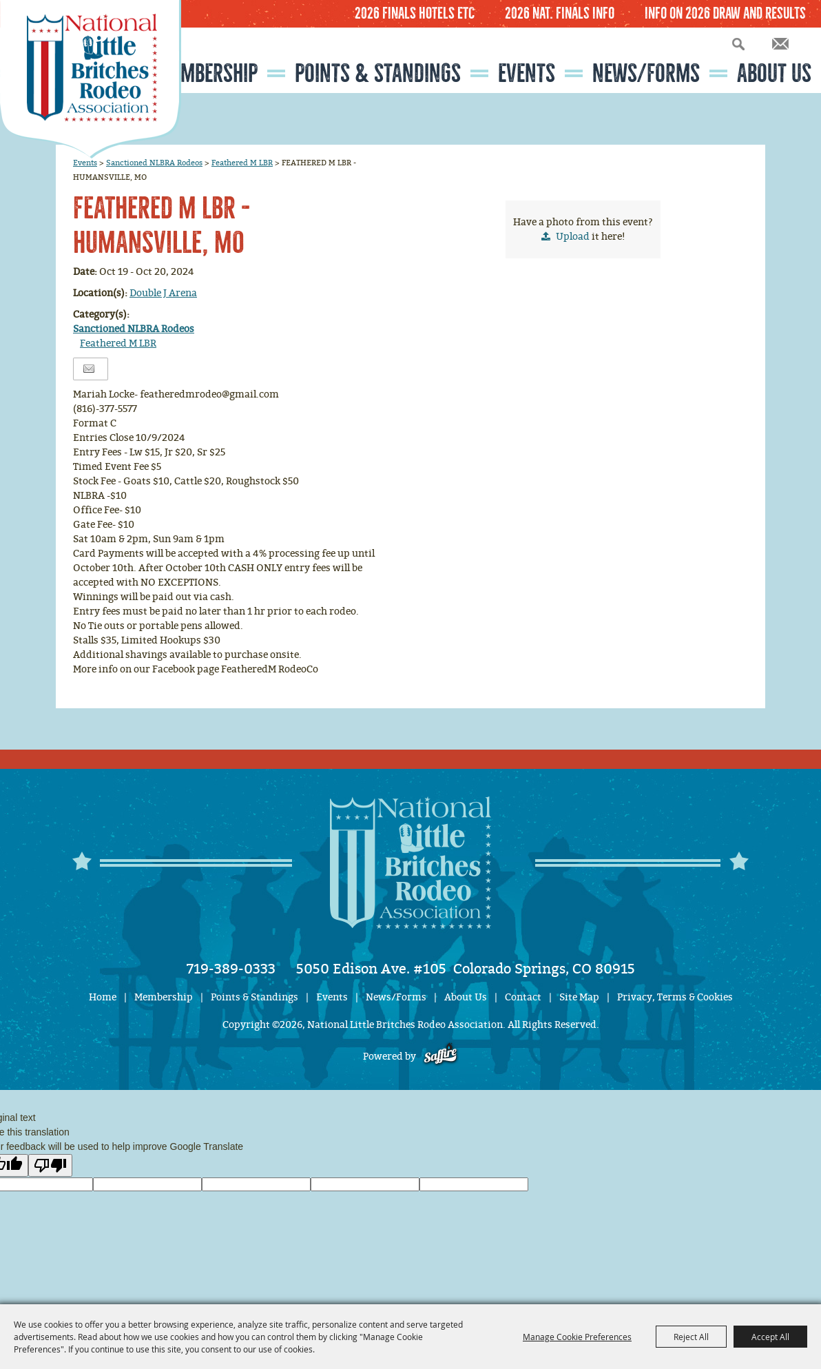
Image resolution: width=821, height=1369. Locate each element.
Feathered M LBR (242, 162)
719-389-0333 (231, 968)
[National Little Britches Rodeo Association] (90, 79)
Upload (573, 237)
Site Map (579, 997)
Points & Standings (378, 73)
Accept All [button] (770, 1336)
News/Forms (646, 73)
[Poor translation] (50, 1165)
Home (102, 997)
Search (738, 43)
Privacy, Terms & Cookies (675, 997)
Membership (208, 73)
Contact (523, 997)
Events (526, 73)
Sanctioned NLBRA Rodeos (154, 162)
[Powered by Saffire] (440, 1056)
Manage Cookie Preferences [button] (577, 1336)
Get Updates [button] (780, 43)
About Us (774, 73)
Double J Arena (163, 293)
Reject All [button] (691, 1336)
